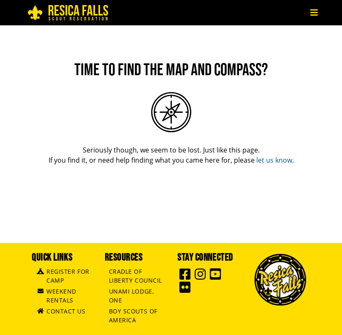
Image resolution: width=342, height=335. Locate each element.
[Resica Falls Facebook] (186, 276)
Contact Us (66, 311)
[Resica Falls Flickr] (186, 290)
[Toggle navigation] (314, 13)
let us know (274, 160)
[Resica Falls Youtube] (216, 276)
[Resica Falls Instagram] (201, 276)
